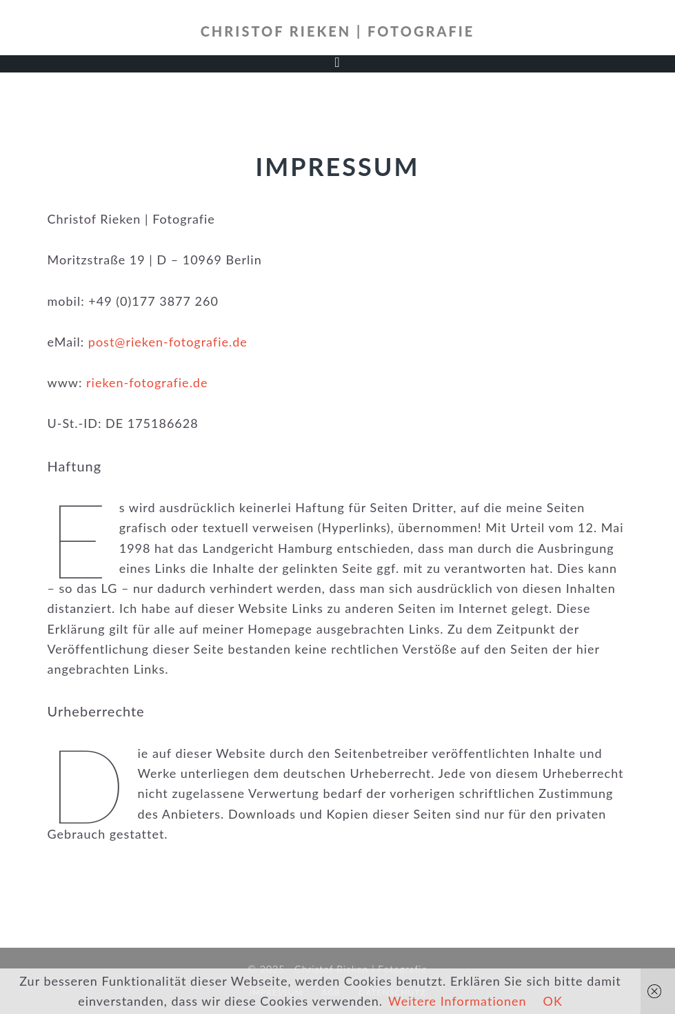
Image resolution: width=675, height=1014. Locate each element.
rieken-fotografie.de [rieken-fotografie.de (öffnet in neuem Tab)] (147, 382)
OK (553, 1000)
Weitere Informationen (457, 1000)
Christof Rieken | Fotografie (338, 31)
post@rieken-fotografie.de (168, 341)
